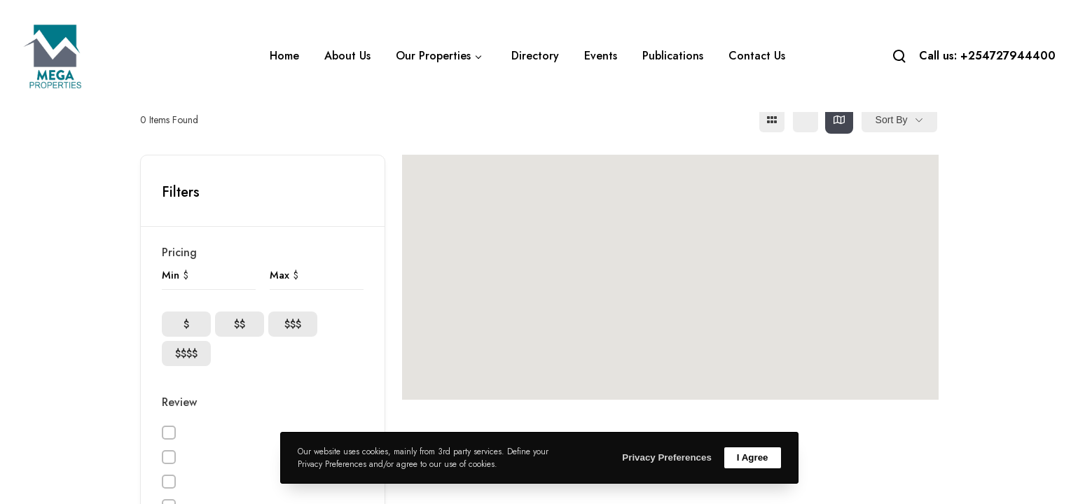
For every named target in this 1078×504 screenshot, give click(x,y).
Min (170, 275)
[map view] (839, 120)
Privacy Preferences (666, 457)
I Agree (752, 457)
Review (179, 402)
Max (279, 275)
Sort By (892, 119)
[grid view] (772, 120)
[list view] (806, 120)
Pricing (179, 252)
